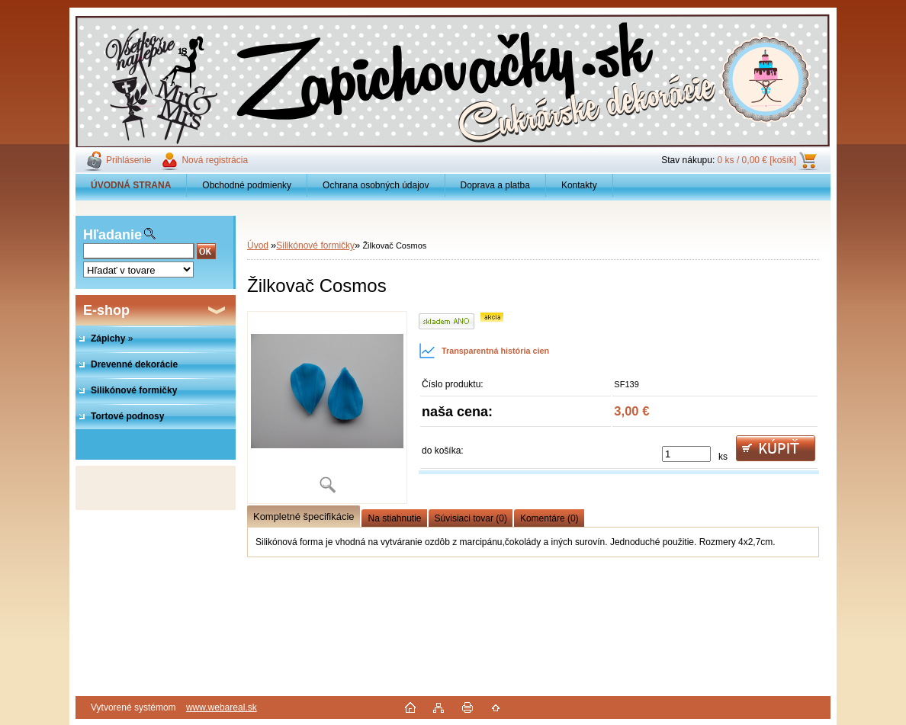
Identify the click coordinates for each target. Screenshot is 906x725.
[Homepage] (131, 185)
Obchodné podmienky (246, 185)
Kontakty (579, 185)
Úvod (257, 245)
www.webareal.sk (221, 707)
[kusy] (686, 454)
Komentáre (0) (549, 518)
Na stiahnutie (394, 518)
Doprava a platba (495, 185)
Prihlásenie (128, 160)
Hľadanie (112, 234)
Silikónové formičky (315, 245)
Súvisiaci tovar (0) (471, 518)
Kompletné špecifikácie (303, 516)
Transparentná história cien (484, 350)
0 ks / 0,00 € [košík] (757, 160)
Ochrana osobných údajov (376, 185)
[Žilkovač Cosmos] (327, 407)
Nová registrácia (215, 160)
